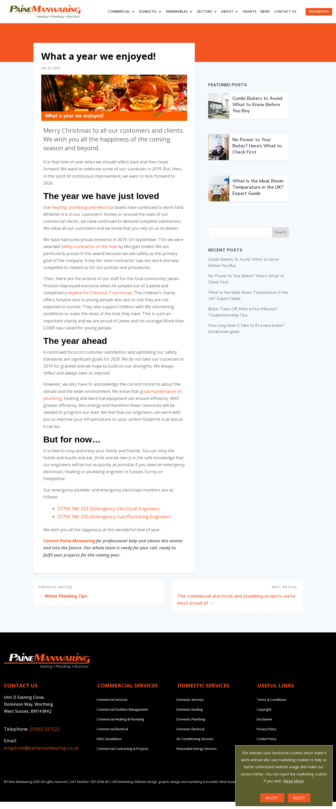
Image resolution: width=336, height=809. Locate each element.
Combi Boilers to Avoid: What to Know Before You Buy (257, 111)
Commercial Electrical (112, 736)
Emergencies (319, 11)
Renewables (178, 11)
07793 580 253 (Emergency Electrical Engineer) (108, 516)
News (266, 11)
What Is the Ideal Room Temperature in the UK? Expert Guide (257, 194)
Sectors (205, 11)
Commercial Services (112, 707)
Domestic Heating (190, 717)
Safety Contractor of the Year (89, 254)
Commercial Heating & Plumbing (120, 726)
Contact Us (286, 11)
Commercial (120, 11)
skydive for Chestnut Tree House (100, 300)
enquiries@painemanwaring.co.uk (41, 755)
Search (280, 239)
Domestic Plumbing (191, 726)
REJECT (299, 797)
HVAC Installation (109, 746)
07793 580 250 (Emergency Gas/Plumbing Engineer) (114, 524)
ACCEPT (272, 797)
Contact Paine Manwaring (69, 548)
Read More (293, 781)
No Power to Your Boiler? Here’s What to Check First (257, 153)
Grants (251, 11)
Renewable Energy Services (197, 756)
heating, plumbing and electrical (83, 214)
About (229, 11)
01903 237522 (45, 736)
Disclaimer (264, 726)
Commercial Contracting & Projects (122, 756)
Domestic (149, 11)
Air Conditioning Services (195, 746)
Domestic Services (190, 707)
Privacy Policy (266, 736)
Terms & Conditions (272, 707)
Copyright (264, 717)
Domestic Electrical (190, 736)
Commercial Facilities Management (122, 717)
